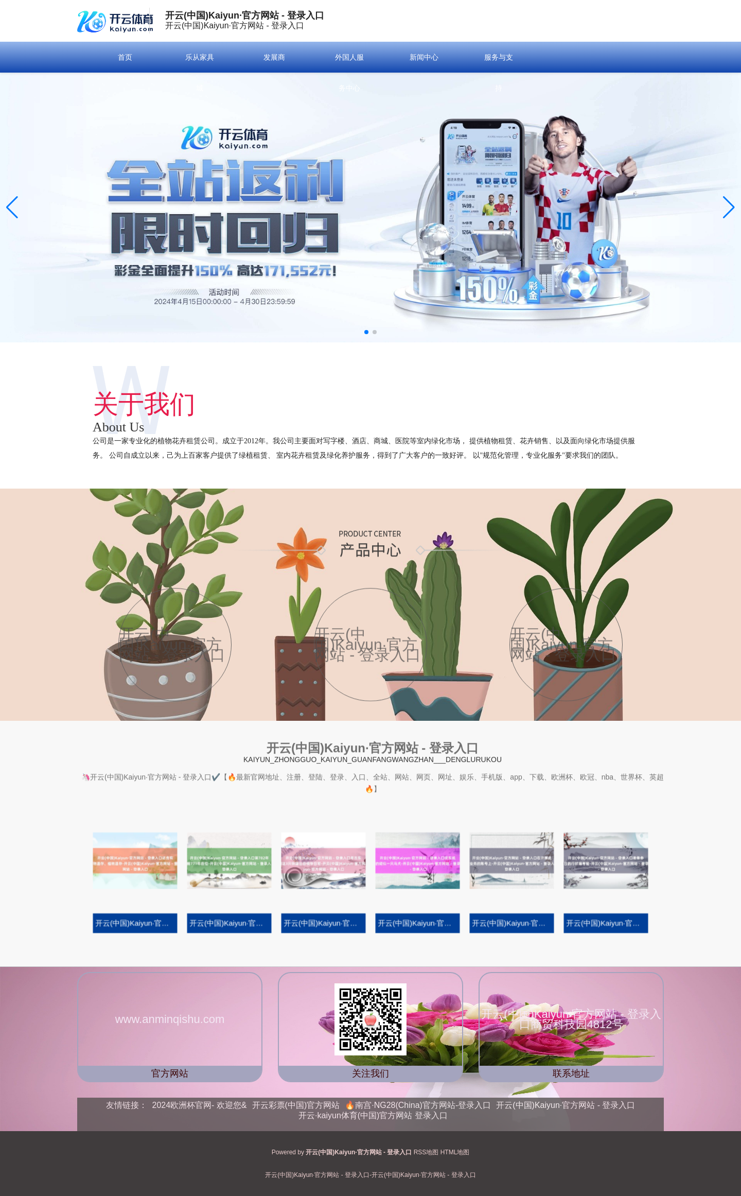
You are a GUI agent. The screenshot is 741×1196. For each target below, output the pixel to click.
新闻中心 (424, 57)
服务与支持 (498, 72)
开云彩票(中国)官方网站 (296, 1105)
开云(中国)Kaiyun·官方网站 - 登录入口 (565, 1105)
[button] (729, 207)
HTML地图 (455, 1152)
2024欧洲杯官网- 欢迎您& (199, 1105)
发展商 (274, 57)
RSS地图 (426, 1152)
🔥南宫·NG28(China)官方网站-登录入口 (418, 1105)
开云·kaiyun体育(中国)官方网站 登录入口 (373, 1115)
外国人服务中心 (349, 72)
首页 (125, 57)
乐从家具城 (199, 72)
